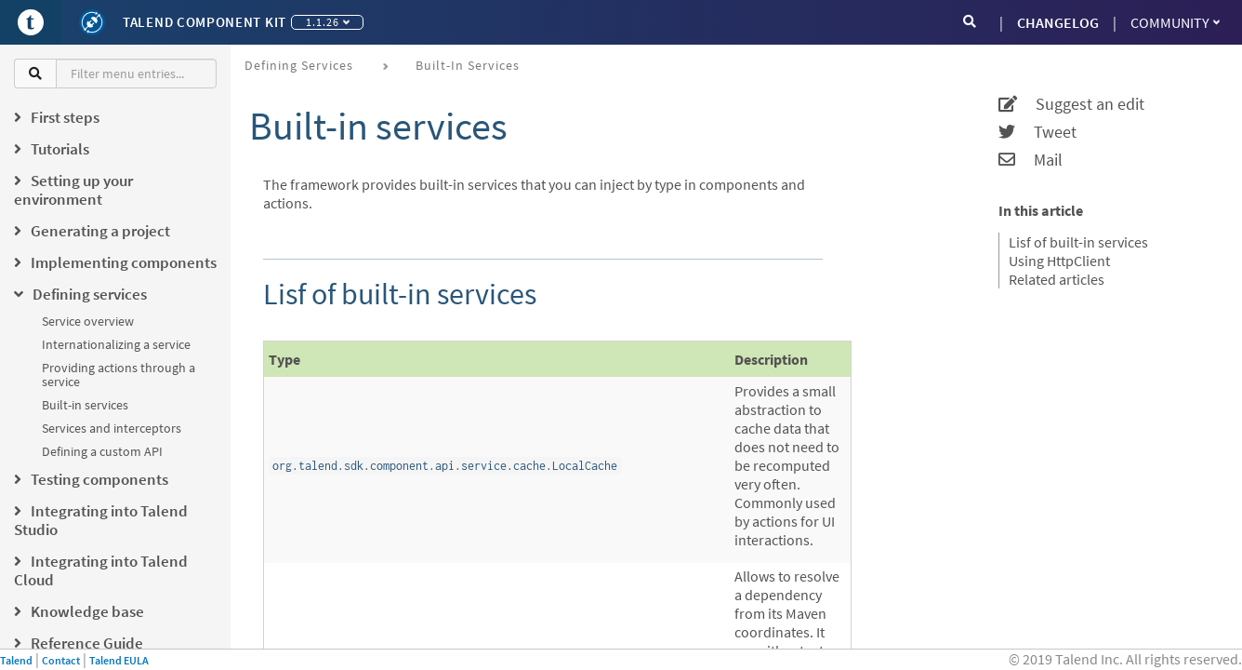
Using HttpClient (1059, 260)
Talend (16, 660)
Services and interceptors (111, 428)
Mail (1030, 160)
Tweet (1037, 132)
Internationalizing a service (116, 344)
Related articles (1056, 279)
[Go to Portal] (30, 22)
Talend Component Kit (204, 22)
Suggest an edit (1071, 104)
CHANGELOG (1058, 22)
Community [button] (1175, 22)
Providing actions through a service (118, 374)
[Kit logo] (92, 22)
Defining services (298, 65)
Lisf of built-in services (1078, 242)
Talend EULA (119, 660)
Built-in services (85, 404)
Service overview (88, 321)
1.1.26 (328, 22)
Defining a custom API (102, 451)
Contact (61, 660)
